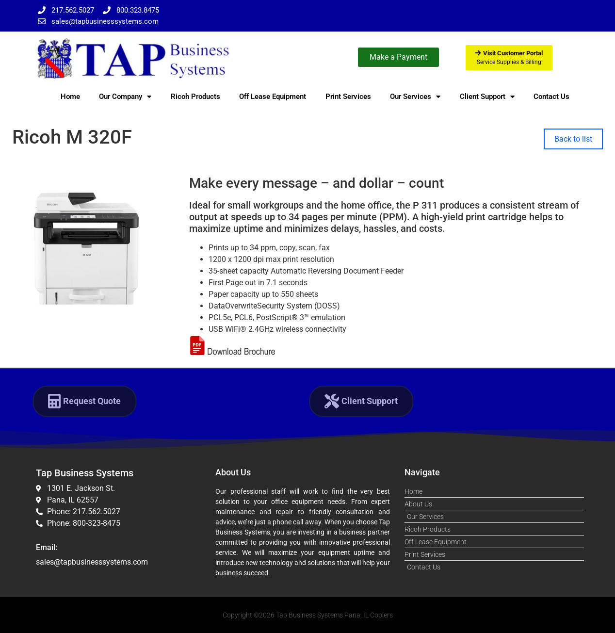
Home (70, 96)
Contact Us (551, 96)
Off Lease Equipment (272, 96)
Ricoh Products (195, 96)
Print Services (348, 96)
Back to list (573, 139)
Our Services (415, 96)
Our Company (125, 96)
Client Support (487, 96)
